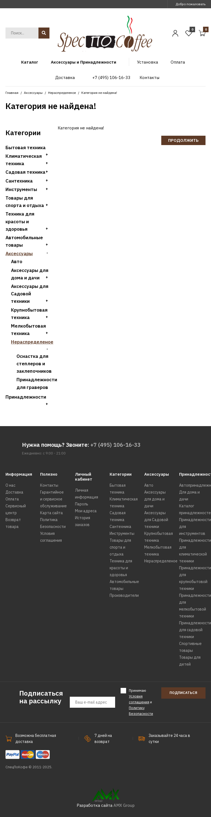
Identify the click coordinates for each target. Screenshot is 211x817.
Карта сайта (51, 512)
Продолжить (183, 140)
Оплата (12, 499)
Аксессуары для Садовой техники (29, 293)
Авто (16, 261)
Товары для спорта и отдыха (120, 547)
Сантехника (19, 181)
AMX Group (124, 805)
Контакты (49, 485)
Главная (11, 93)
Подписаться (183, 692)
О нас (10, 485)
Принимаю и (141, 702)
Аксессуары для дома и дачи (155, 499)
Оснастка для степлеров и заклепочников (34, 363)
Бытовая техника (25, 148)
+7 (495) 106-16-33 (115, 444)
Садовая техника (25, 172)
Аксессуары (33, 93)
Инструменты (21, 189)
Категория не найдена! (99, 93)
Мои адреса (86, 510)
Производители (124, 595)
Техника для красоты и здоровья (19, 221)
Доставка (14, 492)
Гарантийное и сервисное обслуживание (53, 499)
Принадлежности (25, 397)
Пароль (81, 504)
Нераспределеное (62, 93)
